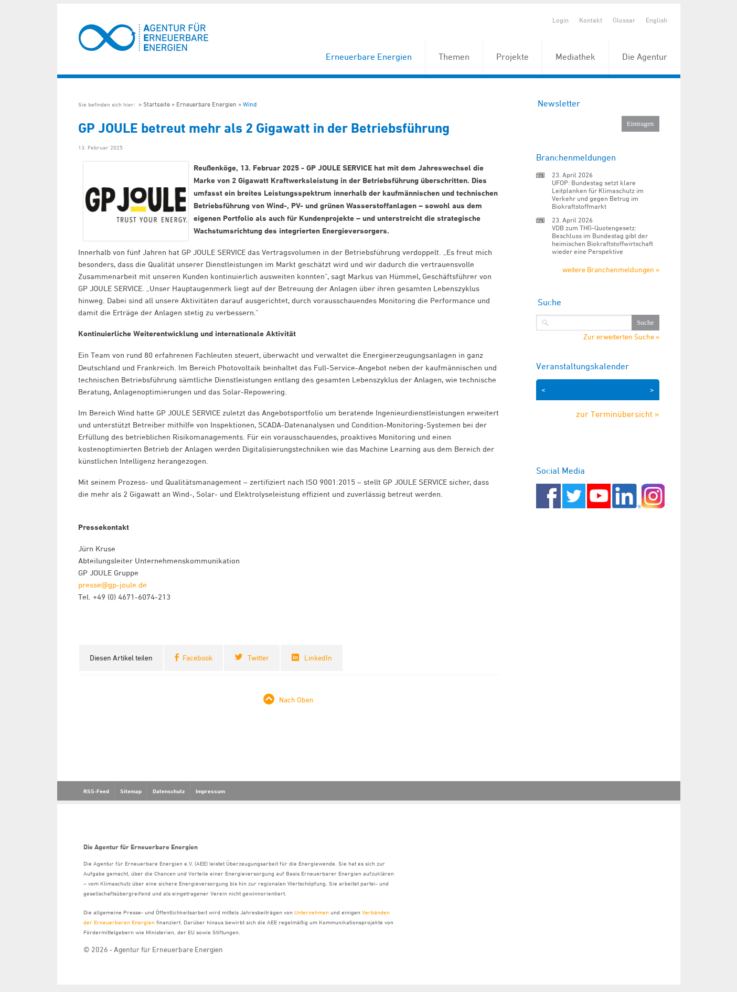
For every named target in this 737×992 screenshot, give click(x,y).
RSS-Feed (96, 791)
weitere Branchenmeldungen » (610, 269)
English (656, 20)
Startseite (156, 104)
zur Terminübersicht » (617, 414)
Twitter (258, 657)
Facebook (197, 657)
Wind (250, 104)
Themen (454, 56)
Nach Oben (296, 699)
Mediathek (575, 56)
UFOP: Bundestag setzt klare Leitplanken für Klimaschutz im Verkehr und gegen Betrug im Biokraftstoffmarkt (598, 194)
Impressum (210, 791)
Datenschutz (169, 791)
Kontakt (590, 20)
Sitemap (131, 791)
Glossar (624, 20)
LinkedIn (318, 657)
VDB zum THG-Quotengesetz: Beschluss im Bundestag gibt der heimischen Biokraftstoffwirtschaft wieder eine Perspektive (602, 239)
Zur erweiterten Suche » (621, 336)
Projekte (512, 56)
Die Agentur (644, 56)
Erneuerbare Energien (369, 56)
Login (560, 20)
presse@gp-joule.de (112, 584)
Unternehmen (311, 912)
